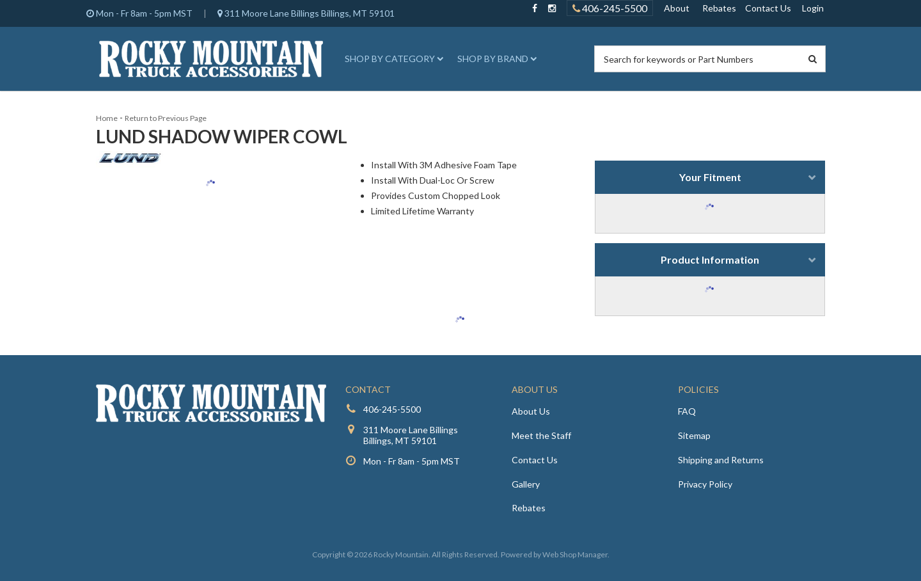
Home (107, 118)
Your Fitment (710, 177)
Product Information (710, 259)
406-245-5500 (392, 409)
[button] (392, 59)
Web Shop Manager (575, 554)
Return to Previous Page (166, 118)
